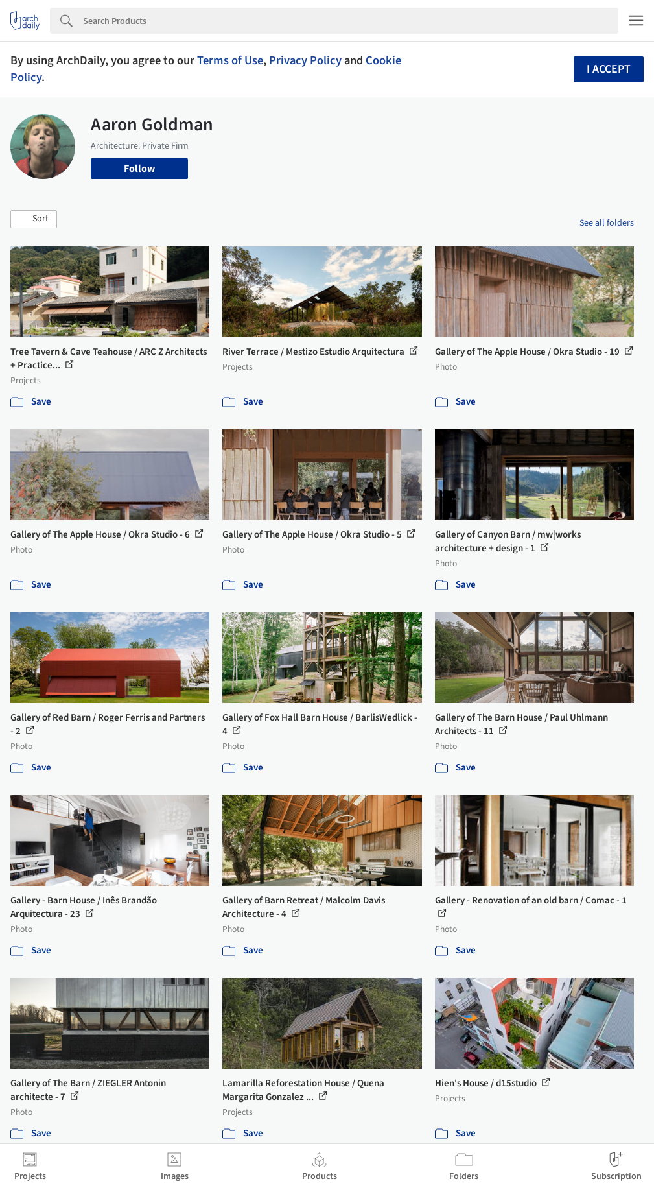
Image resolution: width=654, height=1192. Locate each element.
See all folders (606, 223)
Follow (139, 168)
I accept (609, 69)
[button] (33, 219)
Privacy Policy (305, 60)
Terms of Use (230, 60)
